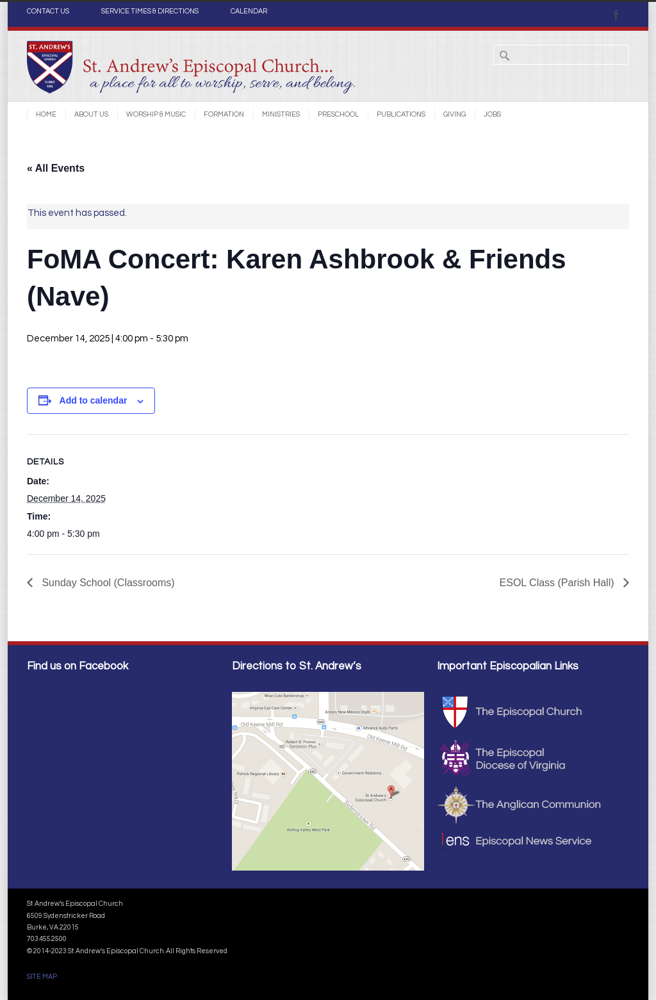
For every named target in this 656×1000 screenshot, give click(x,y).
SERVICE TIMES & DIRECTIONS (150, 11)
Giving (454, 114)
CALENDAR (249, 11)
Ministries (281, 114)
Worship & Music (156, 114)
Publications (401, 114)
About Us (91, 114)
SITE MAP (42, 976)
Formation (224, 114)
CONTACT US (48, 11)
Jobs (492, 114)
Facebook (616, 15)
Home (46, 114)
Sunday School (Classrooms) (107, 582)
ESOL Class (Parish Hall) (558, 582)
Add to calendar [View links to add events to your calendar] (93, 400)
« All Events (56, 168)
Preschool (338, 114)
